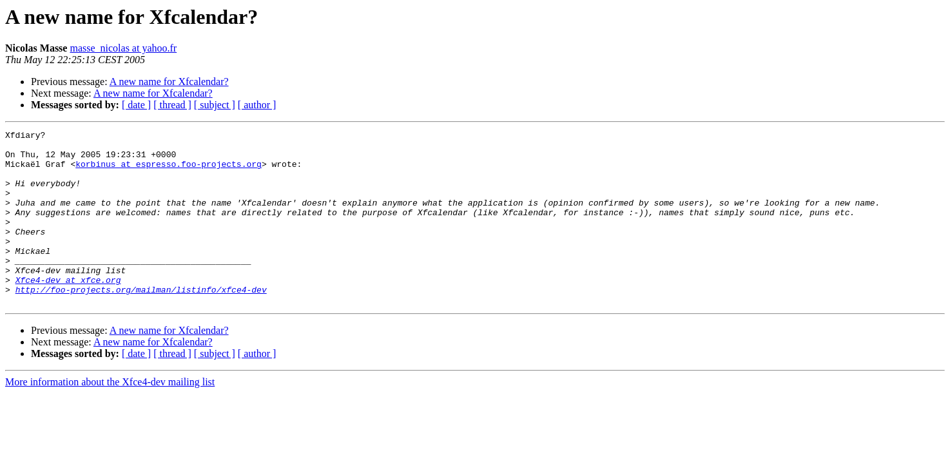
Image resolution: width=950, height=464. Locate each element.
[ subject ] (214, 104)
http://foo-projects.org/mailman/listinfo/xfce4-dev (141, 322)
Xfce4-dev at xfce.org (68, 310)
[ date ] (136, 104)
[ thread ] (172, 104)
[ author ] (257, 104)
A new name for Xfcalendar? (169, 81)
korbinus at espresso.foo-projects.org (168, 171)
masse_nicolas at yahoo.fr (123, 48)
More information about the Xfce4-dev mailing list (110, 416)
